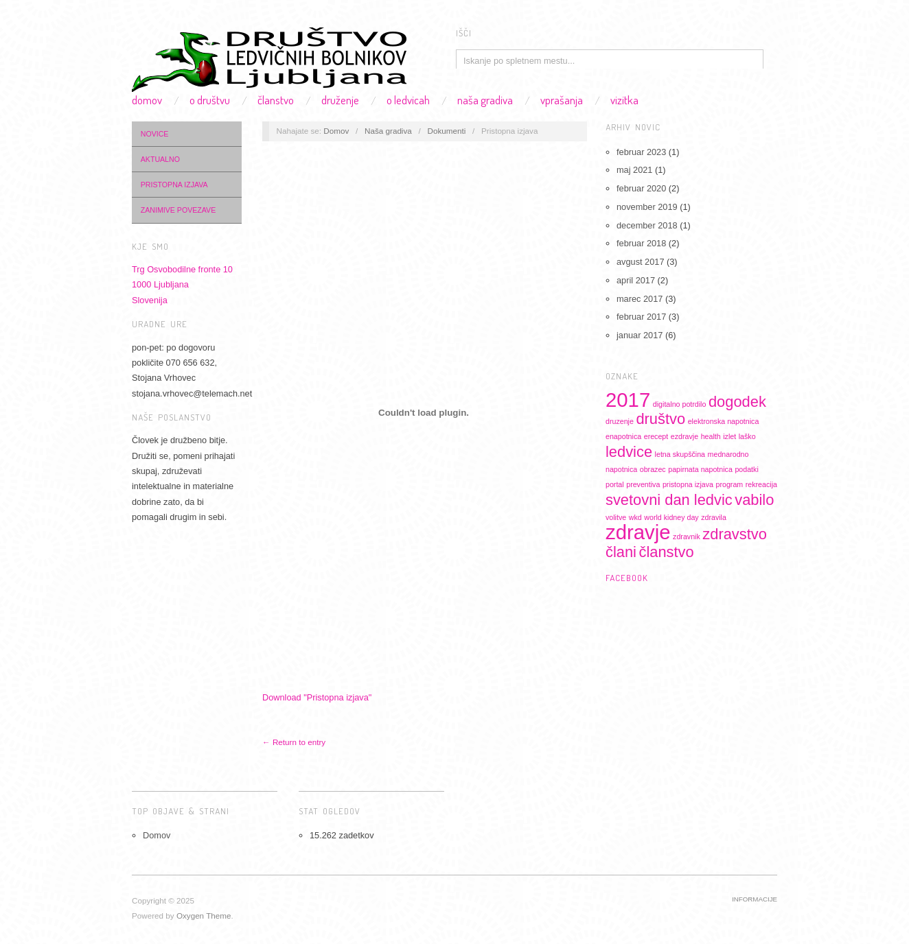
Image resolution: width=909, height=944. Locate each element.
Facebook (627, 577)
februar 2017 (641, 316)
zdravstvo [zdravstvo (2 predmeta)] (734, 534)
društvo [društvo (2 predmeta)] (660, 418)
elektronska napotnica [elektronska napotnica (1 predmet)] (723, 421)
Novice (155, 134)
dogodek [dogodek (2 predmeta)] (737, 401)
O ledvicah (408, 100)
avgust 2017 (640, 262)
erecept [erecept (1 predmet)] (656, 436)
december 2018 (647, 225)
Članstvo (275, 100)
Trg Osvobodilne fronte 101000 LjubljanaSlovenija (182, 284)
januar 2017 (640, 335)
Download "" (316, 697)
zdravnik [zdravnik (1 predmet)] (686, 536)
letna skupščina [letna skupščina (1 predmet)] (680, 454)
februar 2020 (641, 188)
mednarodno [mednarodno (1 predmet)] (728, 454)
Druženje (340, 100)
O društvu (209, 100)
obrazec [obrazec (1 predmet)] (653, 469)
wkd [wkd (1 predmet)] (635, 517)
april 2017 (636, 280)
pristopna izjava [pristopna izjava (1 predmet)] (688, 484)
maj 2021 (634, 170)
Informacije (754, 899)
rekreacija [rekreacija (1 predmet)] (761, 484)
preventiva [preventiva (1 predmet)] (643, 484)
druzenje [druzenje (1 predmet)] (620, 421)
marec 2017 (640, 299)
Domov (147, 100)
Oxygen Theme (203, 915)
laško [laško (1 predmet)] (747, 436)
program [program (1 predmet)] (730, 484)
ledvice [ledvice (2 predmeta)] (629, 451)
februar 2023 (641, 152)
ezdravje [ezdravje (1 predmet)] (684, 436)
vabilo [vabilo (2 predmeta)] (754, 499)
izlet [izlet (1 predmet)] (729, 436)
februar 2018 (641, 243)
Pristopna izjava (174, 184)
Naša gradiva (485, 100)
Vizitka (624, 100)
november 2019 (647, 207)
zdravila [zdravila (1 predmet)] (713, 517)
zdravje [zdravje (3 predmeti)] (638, 532)
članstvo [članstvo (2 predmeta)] (666, 551)
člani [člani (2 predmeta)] (621, 551)
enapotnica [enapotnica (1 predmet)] (623, 436)
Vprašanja (561, 100)
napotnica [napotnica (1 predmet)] (621, 469)
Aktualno (160, 159)
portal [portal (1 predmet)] (615, 484)
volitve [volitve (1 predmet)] (616, 517)
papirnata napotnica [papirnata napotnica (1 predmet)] (700, 469)
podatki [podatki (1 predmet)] (746, 469)
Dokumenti (447, 130)
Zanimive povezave (178, 210)
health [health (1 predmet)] (711, 436)
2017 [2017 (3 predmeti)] (628, 399)
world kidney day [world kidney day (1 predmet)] (671, 517)
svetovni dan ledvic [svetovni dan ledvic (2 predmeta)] (669, 499)
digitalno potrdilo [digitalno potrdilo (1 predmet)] (679, 404)
